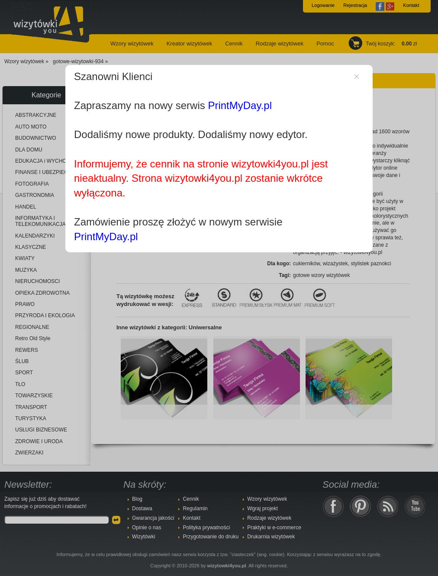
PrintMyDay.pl (240, 105)
